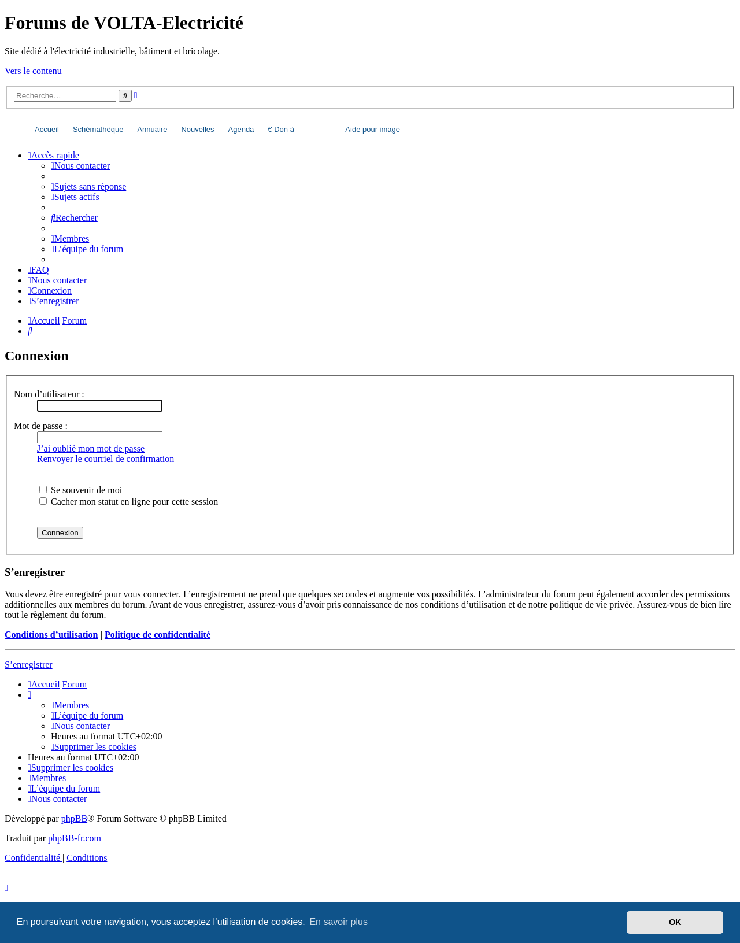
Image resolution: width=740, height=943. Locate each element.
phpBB (74, 818)
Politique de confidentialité (157, 634)
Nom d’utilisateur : (49, 394)
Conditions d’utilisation (51, 634)
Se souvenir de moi (80, 490)
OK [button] (675, 922)
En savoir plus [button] (338, 922)
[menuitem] (80, 166)
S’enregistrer (29, 665)
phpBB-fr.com (74, 838)
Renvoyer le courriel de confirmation (105, 459)
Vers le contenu (33, 71)
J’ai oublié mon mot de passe (91, 448)
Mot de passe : (41, 426)
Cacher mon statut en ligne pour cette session (128, 501)
